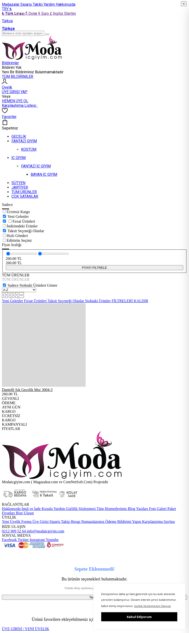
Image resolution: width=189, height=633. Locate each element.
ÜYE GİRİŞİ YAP (15, 92)
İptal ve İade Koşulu (37, 509)
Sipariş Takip (60, 522)
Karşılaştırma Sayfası (158, 522)
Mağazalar (11, 4)
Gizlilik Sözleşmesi (80, 509)
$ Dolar (31, 13)
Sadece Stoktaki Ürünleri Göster (32, 285)
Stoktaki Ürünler (98, 301)
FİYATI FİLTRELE (94, 267)
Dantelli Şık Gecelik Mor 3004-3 (27, 390)
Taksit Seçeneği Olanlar (26, 231)
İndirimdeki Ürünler (22, 226)
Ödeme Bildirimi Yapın (122, 522)
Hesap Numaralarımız (87, 522)
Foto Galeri (157, 509)
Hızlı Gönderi (17, 236)
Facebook (9, 540)
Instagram (37, 540)
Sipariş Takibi (32, 4)
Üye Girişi (41, 522)
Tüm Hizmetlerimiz (111, 509)
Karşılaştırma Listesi (20, 105)
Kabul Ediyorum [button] (139, 617)
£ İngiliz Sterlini (63, 13)
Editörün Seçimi (19, 240)
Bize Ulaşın (24, 513)
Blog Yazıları (137, 509)
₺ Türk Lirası (13, 13)
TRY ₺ (7, 9)
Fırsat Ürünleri (23, 221)
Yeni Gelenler (18, 217)
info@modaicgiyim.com (45, 531)
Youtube (52, 540)
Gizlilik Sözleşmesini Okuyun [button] (152, 606)
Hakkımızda (65, 4)
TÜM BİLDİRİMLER (17, 76)
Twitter (23, 540)
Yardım (50, 4)
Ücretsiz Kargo (18, 212)
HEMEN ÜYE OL (15, 101)
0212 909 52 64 (14, 531)
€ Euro (44, 13)
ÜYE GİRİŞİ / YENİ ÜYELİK (25, 629)
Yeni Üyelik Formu (17, 522)
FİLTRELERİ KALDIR (130, 301)
